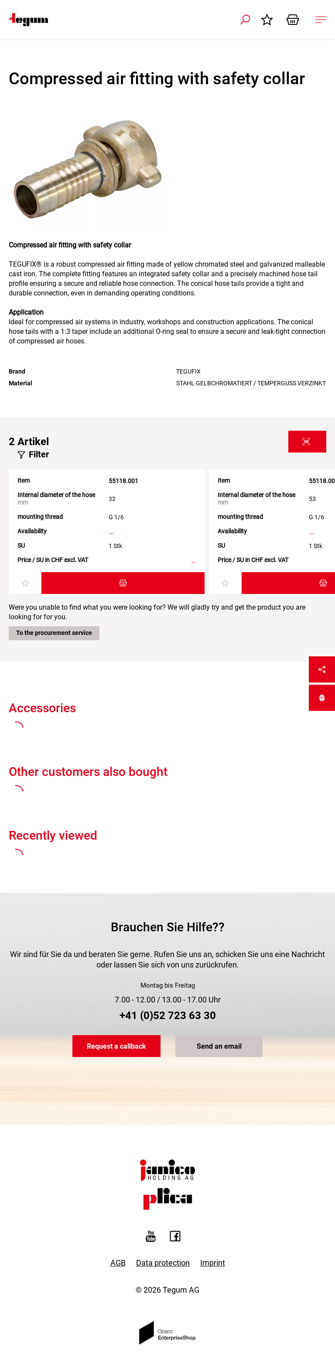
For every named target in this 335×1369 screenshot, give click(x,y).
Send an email (219, 1046)
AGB (118, 1262)
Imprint (212, 1262)
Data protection (163, 1262)
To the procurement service (54, 632)
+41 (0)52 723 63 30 (168, 1015)
